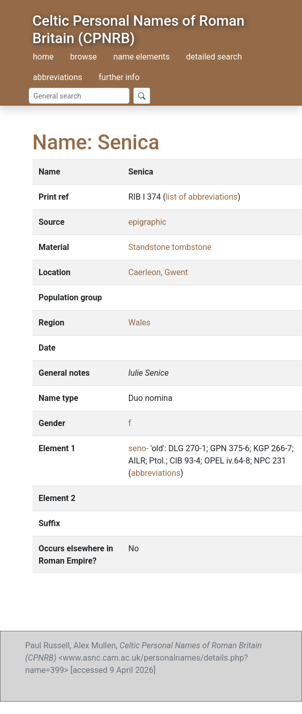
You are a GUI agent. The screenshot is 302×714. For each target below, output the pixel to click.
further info (119, 77)
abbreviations (57, 77)
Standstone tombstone (170, 247)
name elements (142, 57)
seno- (138, 448)
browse (83, 57)
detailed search (214, 57)
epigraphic (147, 222)
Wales (139, 322)
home (43, 57)
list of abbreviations (202, 197)
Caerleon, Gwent (158, 272)
